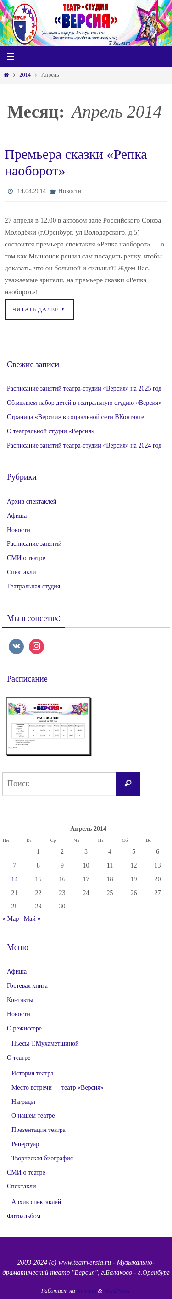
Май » (32, 918)
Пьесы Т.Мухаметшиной (44, 1043)
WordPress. (117, 1290)
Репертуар (25, 1144)
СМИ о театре (26, 557)
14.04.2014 (31, 191)
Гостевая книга (27, 985)
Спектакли (21, 572)
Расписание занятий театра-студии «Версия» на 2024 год (84, 445)
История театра (32, 1073)
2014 (24, 75)
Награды (23, 1101)
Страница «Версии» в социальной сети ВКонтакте (75, 417)
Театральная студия (33, 586)
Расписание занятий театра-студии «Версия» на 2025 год (84, 388)
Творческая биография (42, 1158)
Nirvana (86, 1290)
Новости (70, 191)
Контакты (20, 1000)
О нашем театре (33, 1115)
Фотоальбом (23, 1216)
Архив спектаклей (31, 501)
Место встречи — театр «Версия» (57, 1087)
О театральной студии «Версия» (50, 431)
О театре (18, 1057)
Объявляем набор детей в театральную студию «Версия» (84, 402)
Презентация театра (38, 1129)
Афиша (17, 515)
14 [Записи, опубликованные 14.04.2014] (14, 879)
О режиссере (24, 1028)
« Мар (10, 918)
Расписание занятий (34, 543)
